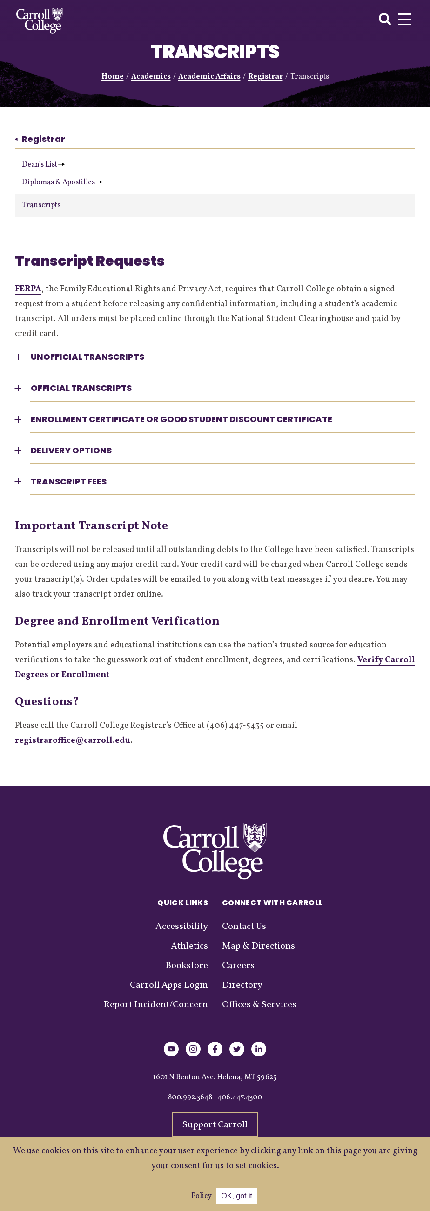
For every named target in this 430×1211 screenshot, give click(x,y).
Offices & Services (259, 1004)
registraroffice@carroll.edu (72, 741)
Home (112, 77)
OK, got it (236, 1196)
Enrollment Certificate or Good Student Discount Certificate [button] (181, 419)
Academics (151, 77)
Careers (238, 965)
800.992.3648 (190, 1097)
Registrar (265, 77)
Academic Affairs (209, 77)
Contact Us (244, 926)
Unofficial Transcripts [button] (87, 357)
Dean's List (43, 165)
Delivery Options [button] (71, 450)
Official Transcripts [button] (81, 388)
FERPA (28, 289)
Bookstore (186, 965)
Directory (242, 985)
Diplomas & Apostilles (62, 182)
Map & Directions (258, 946)
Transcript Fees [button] (69, 481)
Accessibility (181, 926)
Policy (201, 1196)
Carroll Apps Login (169, 985)
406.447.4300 (239, 1097)
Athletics (189, 946)
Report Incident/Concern (155, 1004)
